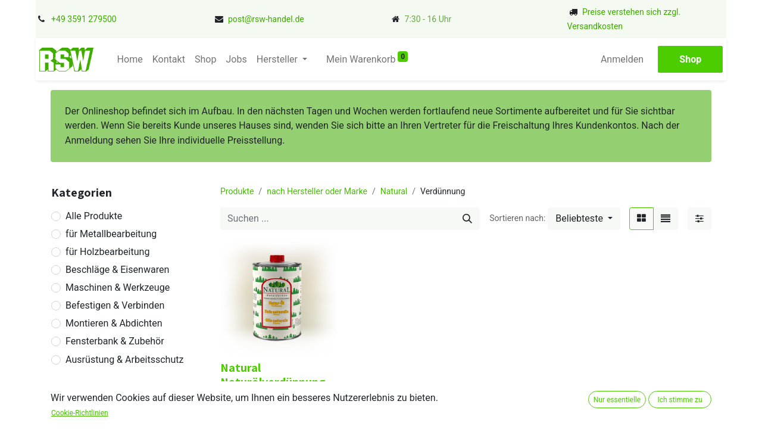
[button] (584, 218)
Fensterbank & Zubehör (114, 341)
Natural (394, 191)
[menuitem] (129, 60)
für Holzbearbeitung (107, 251)
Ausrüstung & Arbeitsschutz (124, 359)
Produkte (237, 191)
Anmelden (622, 59)
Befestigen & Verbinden (114, 305)
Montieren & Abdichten (114, 323)
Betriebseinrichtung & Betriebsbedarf (111, 399)
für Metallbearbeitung (111, 234)
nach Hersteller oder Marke (317, 191)
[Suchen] (467, 218)
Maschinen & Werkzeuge (117, 287)
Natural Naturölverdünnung (272, 374)
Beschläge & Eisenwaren (117, 269)
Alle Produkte (93, 216)
